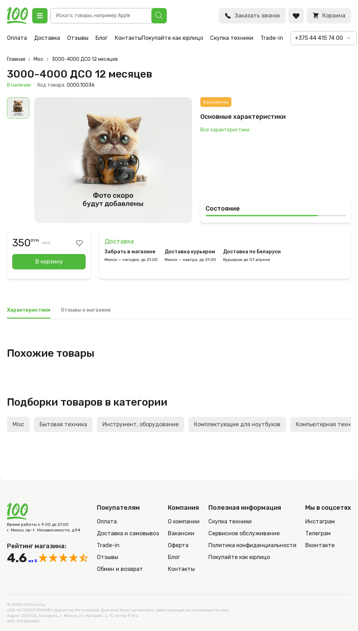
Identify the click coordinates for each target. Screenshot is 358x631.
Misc (38, 59)
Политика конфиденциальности (252, 545)
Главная (16, 59)
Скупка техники (231, 38)
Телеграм (318, 533)
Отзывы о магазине (86, 310)
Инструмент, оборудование (140, 424)
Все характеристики (224, 130)
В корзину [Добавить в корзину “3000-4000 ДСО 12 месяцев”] (49, 261)
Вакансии (181, 533)
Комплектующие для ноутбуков (237, 424)
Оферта (178, 545)
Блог (101, 38)
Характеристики (28, 310)
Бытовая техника (63, 424)
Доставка (47, 38)
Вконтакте (320, 545)
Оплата (17, 38)
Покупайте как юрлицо (172, 38)
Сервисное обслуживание (244, 533)
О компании (184, 521)
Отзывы (77, 38)
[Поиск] (159, 15)
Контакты (128, 38)
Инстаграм (320, 521)
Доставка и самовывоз (128, 533)
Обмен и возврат (120, 569)
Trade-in (271, 38)
